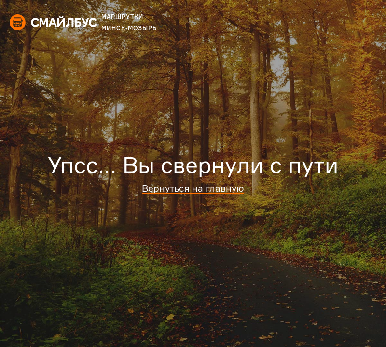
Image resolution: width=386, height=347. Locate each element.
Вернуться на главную (193, 188)
